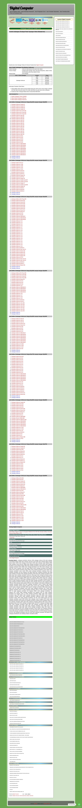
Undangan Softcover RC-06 (17, 326)
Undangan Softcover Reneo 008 (18, 495)
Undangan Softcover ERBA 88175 (18, 154)
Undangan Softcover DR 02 (17, 137)
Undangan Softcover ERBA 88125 (18, 378)
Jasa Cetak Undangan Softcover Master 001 (17, 644)
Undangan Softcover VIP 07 (17, 514)
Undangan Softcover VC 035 (17, 518)
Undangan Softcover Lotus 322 (18, 302)
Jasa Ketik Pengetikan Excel (60, 47)
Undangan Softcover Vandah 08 (18, 402)
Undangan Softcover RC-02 (17, 359)
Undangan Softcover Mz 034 (17, 407)
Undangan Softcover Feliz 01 (17, 511)
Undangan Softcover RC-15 (17, 364)
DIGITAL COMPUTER (47, 803)
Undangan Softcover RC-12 (17, 455)
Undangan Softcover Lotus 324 (18, 306)
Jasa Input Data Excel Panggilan (61, 53)
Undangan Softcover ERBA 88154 (18, 380)
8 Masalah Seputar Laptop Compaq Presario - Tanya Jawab (19, 735)
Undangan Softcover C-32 (16, 241)
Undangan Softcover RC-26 (17, 284)
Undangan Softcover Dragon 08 (18, 178)
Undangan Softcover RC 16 (17, 383)
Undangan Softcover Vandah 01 (18, 104)
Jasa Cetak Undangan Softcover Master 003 (17, 642)
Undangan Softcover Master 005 (18, 265)
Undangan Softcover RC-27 (17, 162)
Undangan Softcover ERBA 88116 (18, 377)
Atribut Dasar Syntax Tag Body (15, 739)
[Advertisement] (30, 60)
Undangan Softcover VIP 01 (17, 463)
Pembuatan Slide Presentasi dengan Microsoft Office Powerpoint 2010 (21, 767)
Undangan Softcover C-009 (17, 165)
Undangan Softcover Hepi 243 (17, 134)
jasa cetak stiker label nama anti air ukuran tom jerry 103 (64, 29)
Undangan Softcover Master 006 (18, 436)
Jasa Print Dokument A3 (13, 713)
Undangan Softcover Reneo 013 (18, 323)
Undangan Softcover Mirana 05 (18, 485)
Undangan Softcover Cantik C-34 (15, 654)
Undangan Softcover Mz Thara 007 (18, 276)
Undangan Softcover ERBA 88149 (18, 217)
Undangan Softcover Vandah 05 (18, 481)
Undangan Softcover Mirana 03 (18, 279)
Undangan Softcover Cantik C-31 (15, 660)
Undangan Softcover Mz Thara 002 (18, 112)
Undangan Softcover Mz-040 (17, 500)
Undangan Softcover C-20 (16, 230)
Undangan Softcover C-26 (16, 293)
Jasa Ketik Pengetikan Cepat (60, 39)
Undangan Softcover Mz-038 (17, 493)
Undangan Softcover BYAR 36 (17, 176)
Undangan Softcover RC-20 (17, 370)
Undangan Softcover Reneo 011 (18, 210)
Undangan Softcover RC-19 (17, 369)
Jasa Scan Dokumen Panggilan (15, 696)
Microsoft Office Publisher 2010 (15, 769)
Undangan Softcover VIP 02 (17, 465)
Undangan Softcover (15, 156)
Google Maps (11, 537)
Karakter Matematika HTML (14, 755)
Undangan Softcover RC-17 (17, 366)
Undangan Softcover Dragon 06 (18, 175)
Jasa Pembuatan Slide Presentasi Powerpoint (63, 49)
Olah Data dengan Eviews (14, 787)
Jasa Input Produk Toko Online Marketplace (63, 55)
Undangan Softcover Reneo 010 (18, 208)
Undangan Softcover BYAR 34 (17, 173)
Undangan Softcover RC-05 (17, 413)
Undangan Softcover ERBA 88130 (18, 290)
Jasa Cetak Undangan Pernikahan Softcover (17, 721)
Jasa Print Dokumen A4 (13, 711)
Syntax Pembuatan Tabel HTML (15, 741)
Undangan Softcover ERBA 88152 (18, 340)
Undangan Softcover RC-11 (17, 414)
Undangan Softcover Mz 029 (17, 403)
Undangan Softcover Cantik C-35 (15, 652)
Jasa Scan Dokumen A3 (13, 692)
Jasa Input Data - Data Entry (14, 707)
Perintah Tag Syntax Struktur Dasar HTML (17, 753)
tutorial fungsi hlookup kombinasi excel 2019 (17, 731)
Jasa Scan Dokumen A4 (13, 690)
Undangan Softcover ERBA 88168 (18, 148)
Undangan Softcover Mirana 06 (18, 451)
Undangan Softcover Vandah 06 (18, 446)
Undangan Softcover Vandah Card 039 (19, 181)
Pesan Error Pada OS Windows (15, 743)
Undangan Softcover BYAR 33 (17, 172)
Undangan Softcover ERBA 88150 (18, 339)
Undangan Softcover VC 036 (17, 520)
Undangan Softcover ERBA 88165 (18, 143)
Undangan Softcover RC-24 (17, 282)
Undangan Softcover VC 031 (17, 515)
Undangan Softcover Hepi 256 (17, 115)
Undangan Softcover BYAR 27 (17, 301)
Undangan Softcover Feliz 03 (17, 512)
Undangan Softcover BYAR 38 (17, 189)
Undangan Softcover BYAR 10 (17, 388)
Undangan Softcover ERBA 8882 (18, 416)
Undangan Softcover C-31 (16, 239)
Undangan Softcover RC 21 (17, 384)
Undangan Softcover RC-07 (17, 328)
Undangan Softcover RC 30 (17, 381)
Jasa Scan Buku (58, 35)
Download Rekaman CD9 (14, 745)
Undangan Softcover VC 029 (17, 345)
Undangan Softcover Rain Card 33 (18, 258)
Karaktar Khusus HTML (13, 757)
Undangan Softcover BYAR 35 (17, 170)
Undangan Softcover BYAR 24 (17, 389)
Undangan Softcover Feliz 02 (17, 496)
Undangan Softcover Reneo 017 (18, 501)
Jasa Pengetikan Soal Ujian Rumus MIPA (62, 45)
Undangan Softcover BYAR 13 (17, 191)
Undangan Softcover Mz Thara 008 (18, 277)
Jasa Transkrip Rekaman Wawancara (62, 59)
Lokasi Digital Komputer (14, 557)
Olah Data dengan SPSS (13, 783)
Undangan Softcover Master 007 (18, 462)
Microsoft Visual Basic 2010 (14, 775)
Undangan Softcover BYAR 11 (17, 263)
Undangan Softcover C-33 (16, 243)
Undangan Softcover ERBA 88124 (18, 291)
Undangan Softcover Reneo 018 (18, 482)
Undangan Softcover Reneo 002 (18, 202)
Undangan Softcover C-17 (16, 227)
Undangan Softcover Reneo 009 (18, 206)
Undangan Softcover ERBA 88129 (18, 336)
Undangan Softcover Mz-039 (17, 498)
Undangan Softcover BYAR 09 (17, 386)
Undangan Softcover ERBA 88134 (18, 509)
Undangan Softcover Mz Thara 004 (18, 199)
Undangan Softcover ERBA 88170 (18, 151)
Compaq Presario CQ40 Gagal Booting (16, 747)
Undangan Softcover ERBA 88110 (18, 375)
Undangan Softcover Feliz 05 (17, 320)
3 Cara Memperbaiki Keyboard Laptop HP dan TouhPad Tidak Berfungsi (21, 737)
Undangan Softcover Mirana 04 (18, 211)
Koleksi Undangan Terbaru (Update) (19, 96)
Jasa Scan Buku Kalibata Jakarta (15, 694)
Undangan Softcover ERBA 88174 (18, 153)
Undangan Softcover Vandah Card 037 (19, 180)
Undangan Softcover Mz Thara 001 (18, 110)
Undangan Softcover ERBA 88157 (18, 342)
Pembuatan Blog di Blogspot (14, 781)
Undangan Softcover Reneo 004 (18, 205)
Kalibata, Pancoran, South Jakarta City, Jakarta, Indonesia (23, 795)
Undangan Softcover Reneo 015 (18, 410)
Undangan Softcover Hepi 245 (17, 131)
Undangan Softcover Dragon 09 (18, 186)
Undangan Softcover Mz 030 (17, 449)
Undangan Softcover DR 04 (17, 140)
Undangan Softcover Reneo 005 (18, 408)
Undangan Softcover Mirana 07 (18, 452)
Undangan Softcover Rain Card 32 (18, 260)
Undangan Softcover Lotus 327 (18, 307)
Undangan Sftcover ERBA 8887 (18, 418)
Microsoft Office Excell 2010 (14, 771)
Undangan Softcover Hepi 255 (17, 117)
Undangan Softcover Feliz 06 (17, 321)
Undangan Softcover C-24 (16, 236)
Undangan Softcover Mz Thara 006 (18, 274)
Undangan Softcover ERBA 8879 (18, 216)
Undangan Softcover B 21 (16, 435)
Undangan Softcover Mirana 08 (18, 454)
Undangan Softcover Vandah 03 (18, 107)
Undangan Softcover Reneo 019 (18, 484)
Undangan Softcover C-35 (16, 246)
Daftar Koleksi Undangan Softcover (18, 98)
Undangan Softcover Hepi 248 (17, 126)
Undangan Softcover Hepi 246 (17, 129)
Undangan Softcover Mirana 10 (18, 460)
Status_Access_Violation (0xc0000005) (16, 751)
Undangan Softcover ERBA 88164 (18, 219)
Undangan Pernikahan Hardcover (15, 723)
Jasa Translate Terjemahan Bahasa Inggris (63, 61)
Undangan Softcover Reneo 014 (18, 325)
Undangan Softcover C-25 (16, 285)
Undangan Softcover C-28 (16, 296)
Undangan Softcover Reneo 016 (18, 394)
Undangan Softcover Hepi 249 (17, 124)
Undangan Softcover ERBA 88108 (18, 373)
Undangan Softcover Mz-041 (17, 503)
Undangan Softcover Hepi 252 (17, 121)
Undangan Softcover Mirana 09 (18, 459)
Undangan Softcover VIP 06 (17, 470)
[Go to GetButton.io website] (79, 806)
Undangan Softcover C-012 (17, 169)
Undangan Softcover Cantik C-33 (15, 656)
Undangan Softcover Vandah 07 (18, 448)
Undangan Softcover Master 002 (18, 250)
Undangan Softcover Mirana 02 (18, 492)
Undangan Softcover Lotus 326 (18, 310)
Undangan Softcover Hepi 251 (17, 123)
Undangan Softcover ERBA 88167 (18, 146)
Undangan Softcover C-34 (16, 244)
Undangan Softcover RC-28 (17, 214)
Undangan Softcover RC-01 (17, 358)
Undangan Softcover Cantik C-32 (15, 658)
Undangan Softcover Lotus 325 (18, 309)
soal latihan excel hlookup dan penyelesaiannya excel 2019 (20, 729)
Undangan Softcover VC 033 (17, 429)
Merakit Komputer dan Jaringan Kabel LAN (17, 791)
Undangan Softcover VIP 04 (17, 468)
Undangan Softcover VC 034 (17, 517)
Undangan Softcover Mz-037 (17, 479)
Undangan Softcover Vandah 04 (18, 109)
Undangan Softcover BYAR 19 (17, 432)
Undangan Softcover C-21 (16, 232)
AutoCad (11, 789)
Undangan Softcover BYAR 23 (17, 261)
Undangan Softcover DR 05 (17, 142)
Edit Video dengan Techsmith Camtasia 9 (16, 779)
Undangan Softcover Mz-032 (17, 490)
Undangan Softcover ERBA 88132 (18, 424)
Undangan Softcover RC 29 (17, 430)
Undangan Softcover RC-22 (17, 372)
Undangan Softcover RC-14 (17, 362)
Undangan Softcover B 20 (16, 433)
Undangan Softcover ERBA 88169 (18, 150)
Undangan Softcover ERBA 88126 (18, 334)
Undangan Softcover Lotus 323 (18, 304)
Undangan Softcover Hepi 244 (17, 132)
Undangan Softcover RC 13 (17, 457)
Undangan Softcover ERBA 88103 (18, 421)
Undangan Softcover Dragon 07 (18, 183)
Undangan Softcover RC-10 (17, 331)
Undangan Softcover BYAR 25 (17, 391)
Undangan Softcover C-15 (16, 224)
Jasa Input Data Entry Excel (60, 51)
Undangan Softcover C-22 (16, 233)
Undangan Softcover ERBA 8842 (18, 487)
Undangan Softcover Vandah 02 (18, 105)
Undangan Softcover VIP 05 (17, 438)
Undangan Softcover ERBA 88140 (18, 425)
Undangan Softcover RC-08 (17, 329)
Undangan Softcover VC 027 (17, 347)
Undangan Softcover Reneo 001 (18, 200)
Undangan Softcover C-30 (16, 238)
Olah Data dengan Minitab (14, 785)
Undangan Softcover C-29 (16, 298)
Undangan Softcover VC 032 (17, 427)
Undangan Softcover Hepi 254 (17, 118)
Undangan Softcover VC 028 (17, 343)
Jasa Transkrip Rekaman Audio (15, 700)
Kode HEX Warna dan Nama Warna (15, 759)
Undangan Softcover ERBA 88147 (18, 288)
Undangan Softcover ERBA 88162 (18, 507)
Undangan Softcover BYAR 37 (17, 187)
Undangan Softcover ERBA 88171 (18, 489)
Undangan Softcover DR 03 (17, 139)
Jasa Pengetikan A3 (13, 680)
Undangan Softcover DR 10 (17, 257)
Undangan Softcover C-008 (17, 164)
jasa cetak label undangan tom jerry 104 (16, 670)
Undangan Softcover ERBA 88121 (18, 422)
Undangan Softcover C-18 (16, 228)
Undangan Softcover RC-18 (17, 367)
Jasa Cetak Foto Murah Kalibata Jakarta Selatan (18, 717)
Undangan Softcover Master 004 (18, 255)
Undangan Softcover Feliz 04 (17, 318)
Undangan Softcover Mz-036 (17, 478)
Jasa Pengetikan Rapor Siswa (60, 43)
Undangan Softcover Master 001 (18, 252)
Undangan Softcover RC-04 (17, 361)
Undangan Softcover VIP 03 (17, 466)
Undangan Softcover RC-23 (17, 280)
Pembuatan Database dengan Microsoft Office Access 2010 (19, 773)
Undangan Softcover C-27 (16, 295)
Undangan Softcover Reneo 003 (18, 203)
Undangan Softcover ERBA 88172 (18, 287)
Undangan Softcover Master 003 (18, 254)
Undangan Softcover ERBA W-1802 (18, 419)
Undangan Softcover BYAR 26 (17, 299)
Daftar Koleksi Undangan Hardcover (19, 99)
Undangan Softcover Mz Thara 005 (18, 273)
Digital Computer (21, 8)
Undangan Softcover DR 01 (17, 135)
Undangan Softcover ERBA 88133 (18, 337)
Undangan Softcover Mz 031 (17, 405)
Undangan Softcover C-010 (17, 167)
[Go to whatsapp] (79, 804)
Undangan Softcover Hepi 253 (17, 120)
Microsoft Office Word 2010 (14, 765)
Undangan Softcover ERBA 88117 (18, 332)
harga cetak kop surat (13, 715)
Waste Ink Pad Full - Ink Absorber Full (16, 749)
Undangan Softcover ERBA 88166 (18, 145)
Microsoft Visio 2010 (13, 777)
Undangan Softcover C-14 (16, 222)
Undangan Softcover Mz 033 (17, 356)
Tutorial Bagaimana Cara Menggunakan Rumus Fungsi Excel (20, 733)
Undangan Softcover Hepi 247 (17, 128)
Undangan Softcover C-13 (16, 221)
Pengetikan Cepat (13, 678)
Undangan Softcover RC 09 (17, 348)
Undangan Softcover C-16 (16, 225)
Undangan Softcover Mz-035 (17, 506)
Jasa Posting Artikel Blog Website (61, 57)
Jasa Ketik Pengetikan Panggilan (15, 682)
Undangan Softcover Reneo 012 (18, 392)
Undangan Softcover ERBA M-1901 (18, 504)
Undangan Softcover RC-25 (17, 213)
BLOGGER (35, 803)
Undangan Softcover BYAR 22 (17, 247)
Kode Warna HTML (12, 761)
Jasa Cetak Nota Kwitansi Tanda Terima (16, 719)
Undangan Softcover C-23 (16, 235)
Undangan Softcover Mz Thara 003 (18, 113)
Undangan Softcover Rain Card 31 (18, 249)
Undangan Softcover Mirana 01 (18, 411)
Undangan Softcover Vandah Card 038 (19, 184)
